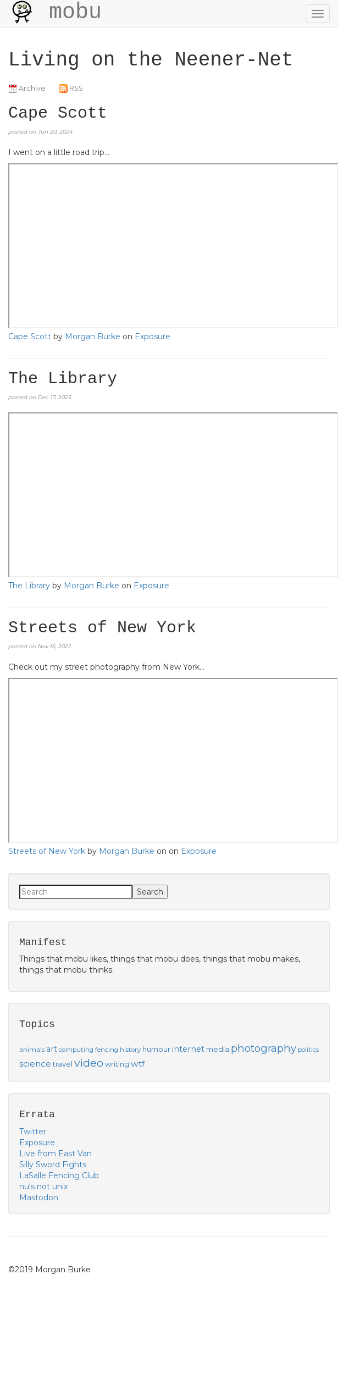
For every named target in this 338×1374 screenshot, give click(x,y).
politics (308, 1049)
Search (150, 892)
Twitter (32, 1131)
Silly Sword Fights (52, 1164)
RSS (71, 88)
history (130, 1049)
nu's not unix (43, 1186)
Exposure (152, 336)
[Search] (75, 892)
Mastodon (38, 1197)
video (88, 1062)
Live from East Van (55, 1153)
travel (63, 1064)
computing (76, 1049)
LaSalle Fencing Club (59, 1175)
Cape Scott (29, 336)
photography (263, 1048)
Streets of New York (46, 851)
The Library (29, 586)
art (51, 1049)
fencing (106, 1049)
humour (156, 1049)
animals (32, 1049)
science (35, 1063)
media (217, 1049)
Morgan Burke (92, 336)
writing (117, 1064)
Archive (27, 88)
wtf (138, 1063)
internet (188, 1049)
